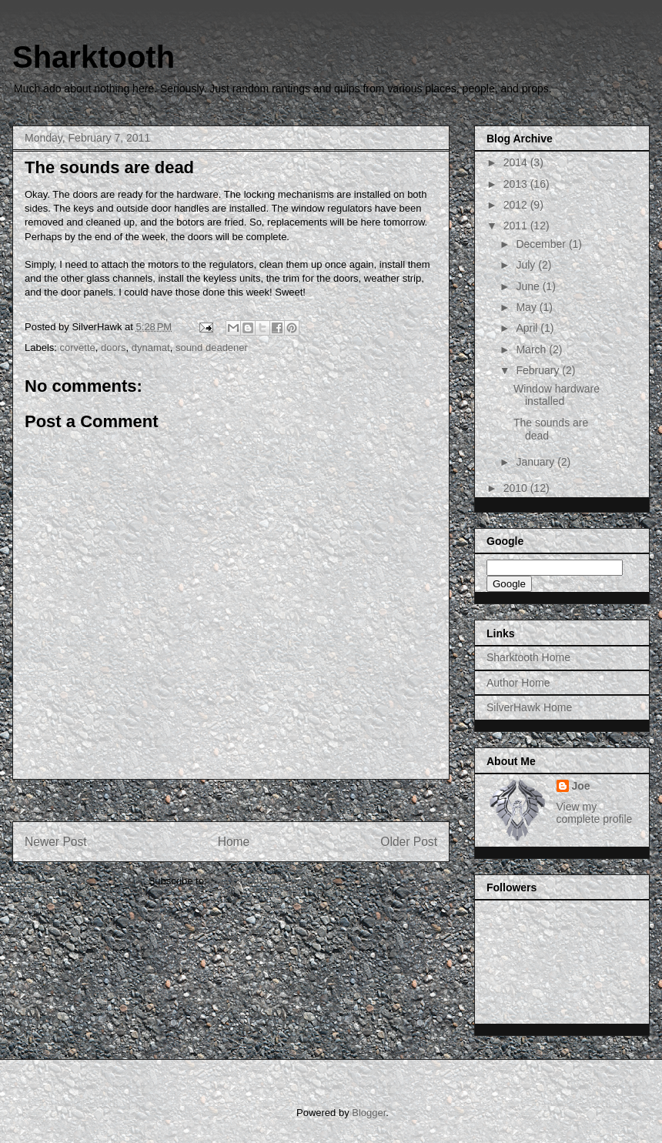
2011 (516, 225)
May (527, 307)
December (542, 244)
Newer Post (56, 841)
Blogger (369, 1112)
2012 (516, 205)
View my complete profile (595, 812)
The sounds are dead (109, 167)
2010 (516, 488)
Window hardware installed (556, 395)
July (527, 265)
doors (113, 347)
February (539, 370)
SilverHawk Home (529, 707)
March (532, 349)
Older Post (408, 841)
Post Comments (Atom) (261, 881)
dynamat (151, 347)
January (536, 462)
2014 (516, 162)
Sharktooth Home (528, 657)
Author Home (518, 683)
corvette (77, 347)
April (528, 328)
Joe (581, 786)
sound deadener (212, 347)
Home (234, 841)
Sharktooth (93, 57)
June (529, 286)
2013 (516, 184)
